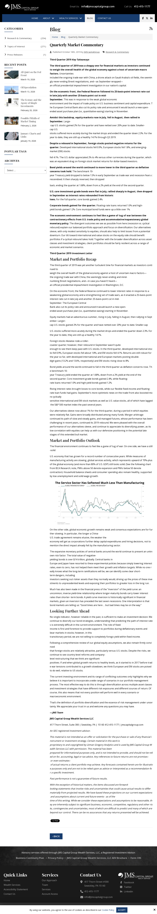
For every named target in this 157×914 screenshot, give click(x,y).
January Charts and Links (31, 135)
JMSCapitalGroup (92, 52)
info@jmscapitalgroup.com (98, 6)
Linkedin (128, 891)
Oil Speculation (28, 87)
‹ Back (56, 836)
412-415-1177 (142, 6)
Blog (63, 37)
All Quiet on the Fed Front (31, 74)
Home (55, 37)
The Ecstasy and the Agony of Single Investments (31, 103)
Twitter (128, 887)
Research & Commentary (117, 52)
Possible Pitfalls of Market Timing (30, 120)
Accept (122, 909)
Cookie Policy (108, 910)
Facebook (129, 882)
